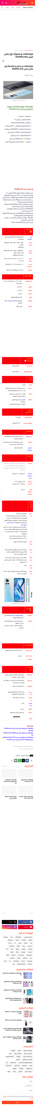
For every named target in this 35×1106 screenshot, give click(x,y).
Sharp (18, 958)
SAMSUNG (18, 937)
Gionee (13, 955)
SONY (18, 946)
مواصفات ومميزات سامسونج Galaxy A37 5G (10, 781)
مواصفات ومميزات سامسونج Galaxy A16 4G (13, 990)
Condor (30, 952)
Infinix (25, 943)
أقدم (4, 913)
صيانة (9, 1071)
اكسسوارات (29, 1068)
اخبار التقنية (13, 1062)
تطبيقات (13, 1050)
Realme (24, 940)
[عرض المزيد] (12, 760)
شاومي (7, 7)
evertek (12, 958)
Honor (17, 940)
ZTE (31, 943)
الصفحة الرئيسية (29, 50)
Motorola (10, 940)
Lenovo (30, 946)
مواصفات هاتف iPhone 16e (13, 1020)
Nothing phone (21, 964)
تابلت (10, 1053)
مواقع (14, 1068)
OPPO (30, 940)
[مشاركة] (3, 60)
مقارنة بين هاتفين (27, 1059)
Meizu (17, 949)
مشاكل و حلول (28, 1053)
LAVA (7, 955)
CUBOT (30, 964)
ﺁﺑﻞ (7, 1062)
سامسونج (18, 7)
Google (23, 952)
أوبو (2, 7)
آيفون (12, 7)
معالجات (21, 1068)
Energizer (29, 955)
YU (10, 961)
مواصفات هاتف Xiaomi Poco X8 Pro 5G (26, 797)
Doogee (30, 961)
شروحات (18, 1056)
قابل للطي (17, 1065)
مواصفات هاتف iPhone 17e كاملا (13, 1012)
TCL (31, 958)
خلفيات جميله (17, 1053)
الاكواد (18, 1059)
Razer (23, 961)
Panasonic (21, 955)
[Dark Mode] (6, 2)
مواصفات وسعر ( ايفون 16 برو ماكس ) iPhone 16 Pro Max (13, 1029)
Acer (5, 961)
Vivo (11, 937)
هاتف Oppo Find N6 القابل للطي (11, 797)
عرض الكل (4, 766)
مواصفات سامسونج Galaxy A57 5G (27, 780)
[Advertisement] (17, 29)
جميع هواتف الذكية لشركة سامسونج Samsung (13, 999)
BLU (12, 949)
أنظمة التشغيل (10, 1056)
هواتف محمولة (19, 50)
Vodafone (16, 961)
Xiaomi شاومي (28, 937)
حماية (14, 1071)
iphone (24, 949)
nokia (19, 943)
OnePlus (18, 756)
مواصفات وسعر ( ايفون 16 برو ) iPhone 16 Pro (12, 1037)
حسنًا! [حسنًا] (17, 1102)
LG (15, 943)
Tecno (10, 943)
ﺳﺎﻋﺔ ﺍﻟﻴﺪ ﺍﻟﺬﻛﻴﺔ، (27, 1056)
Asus (23, 946)
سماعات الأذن (28, 1071)
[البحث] (2, 3)
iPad (17, 952)
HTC (7, 949)
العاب (30, 1065)
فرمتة (19, 1050)
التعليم (20, 1071)
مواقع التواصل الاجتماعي (25, 1062)
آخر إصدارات (8, 1065)
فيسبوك (24, 1065)
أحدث (30, 913)
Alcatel (30, 949)
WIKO (12, 952)
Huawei (6, 937)
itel (14, 964)
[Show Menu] (32, 2)
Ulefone (25, 958)
